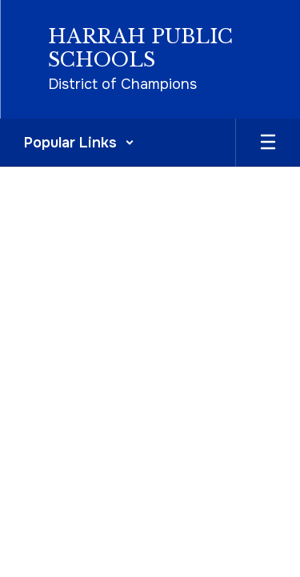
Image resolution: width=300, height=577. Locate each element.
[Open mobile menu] (268, 143)
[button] (79, 143)
